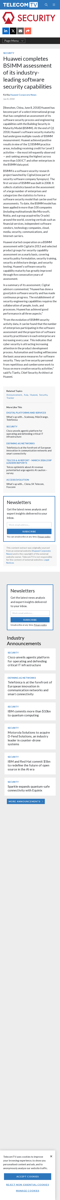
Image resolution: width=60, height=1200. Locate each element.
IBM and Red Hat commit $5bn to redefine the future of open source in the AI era (29, 765)
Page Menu (14, 40)
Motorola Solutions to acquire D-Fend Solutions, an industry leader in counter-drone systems (29, 738)
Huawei (33, 394)
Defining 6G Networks (20, 443)
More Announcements (26, 801)
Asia (26, 394)
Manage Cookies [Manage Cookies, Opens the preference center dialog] (27, 1190)
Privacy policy (44, 536)
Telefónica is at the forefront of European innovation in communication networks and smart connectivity (29, 450)
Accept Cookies (27, 1176)
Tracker (10, 397)
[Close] (51, 1156)
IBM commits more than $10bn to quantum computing (29, 713)
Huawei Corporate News (23, 94)
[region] (27, 1175)
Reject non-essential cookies (27, 1184)
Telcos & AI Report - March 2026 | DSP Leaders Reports (29, 461)
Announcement (14, 394)
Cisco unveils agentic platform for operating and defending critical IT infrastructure (24, 433)
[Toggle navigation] (54, 4)
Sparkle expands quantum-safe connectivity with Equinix (29, 788)
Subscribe (29, 531)
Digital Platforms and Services (26, 412)
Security (8, 53)
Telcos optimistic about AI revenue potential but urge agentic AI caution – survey (26, 470)
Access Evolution (17, 479)
